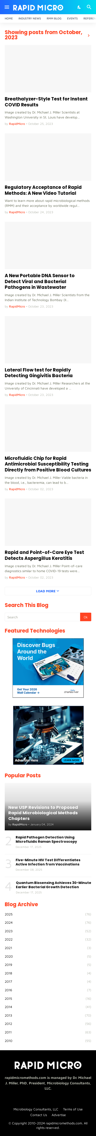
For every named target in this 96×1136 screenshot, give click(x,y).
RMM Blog (54, 18)
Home (9, 18)
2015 (48, 998)
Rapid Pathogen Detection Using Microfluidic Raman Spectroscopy (46, 839)
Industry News (29, 18)
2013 (48, 1015)
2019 (48, 964)
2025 (48, 914)
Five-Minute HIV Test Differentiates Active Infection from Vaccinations (48, 862)
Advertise (59, 1115)
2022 (48, 939)
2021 (48, 948)
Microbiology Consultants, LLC (36, 1109)
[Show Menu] (6, 7)
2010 (48, 1040)
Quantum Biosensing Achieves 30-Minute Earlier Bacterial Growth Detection (53, 885)
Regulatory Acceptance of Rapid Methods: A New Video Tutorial (43, 190)
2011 (48, 1032)
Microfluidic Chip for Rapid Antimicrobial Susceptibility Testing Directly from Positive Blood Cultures (48, 464)
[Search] (89, 7)
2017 (48, 981)
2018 (48, 973)
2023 (48, 931)
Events (72, 18)
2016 (48, 990)
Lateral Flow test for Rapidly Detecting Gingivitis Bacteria (39, 373)
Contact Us (38, 1115)
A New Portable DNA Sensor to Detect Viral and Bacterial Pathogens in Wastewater (40, 281)
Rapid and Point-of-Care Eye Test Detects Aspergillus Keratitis (44, 555)
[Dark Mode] (79, 7)
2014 (48, 1007)
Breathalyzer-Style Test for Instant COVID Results (46, 102)
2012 (48, 1023)
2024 (48, 922)
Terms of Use (73, 1109)
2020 (48, 956)
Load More (45, 591)
